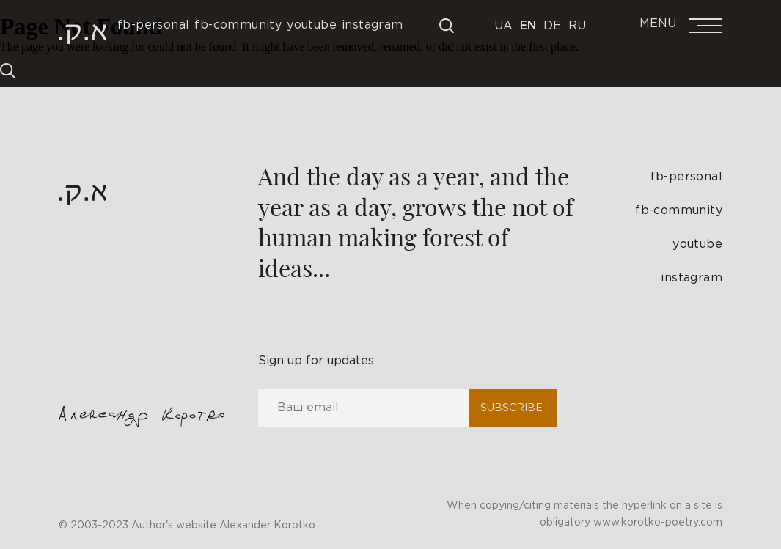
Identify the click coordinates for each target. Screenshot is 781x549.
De (552, 26)
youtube (697, 244)
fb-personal (686, 177)
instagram (691, 278)
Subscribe (511, 408)
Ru (577, 26)
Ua (503, 26)
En (528, 26)
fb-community (678, 210)
